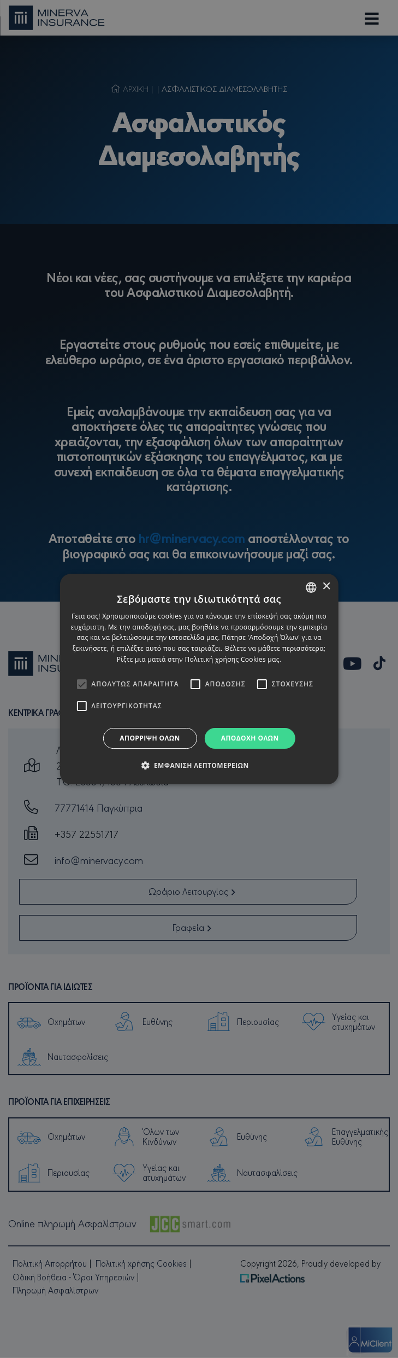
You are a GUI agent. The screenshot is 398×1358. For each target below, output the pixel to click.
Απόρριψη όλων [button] (150, 738)
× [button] (326, 586)
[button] (198, 765)
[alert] (199, 679)
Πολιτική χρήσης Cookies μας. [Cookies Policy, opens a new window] (233, 659)
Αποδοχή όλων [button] (250, 738)
